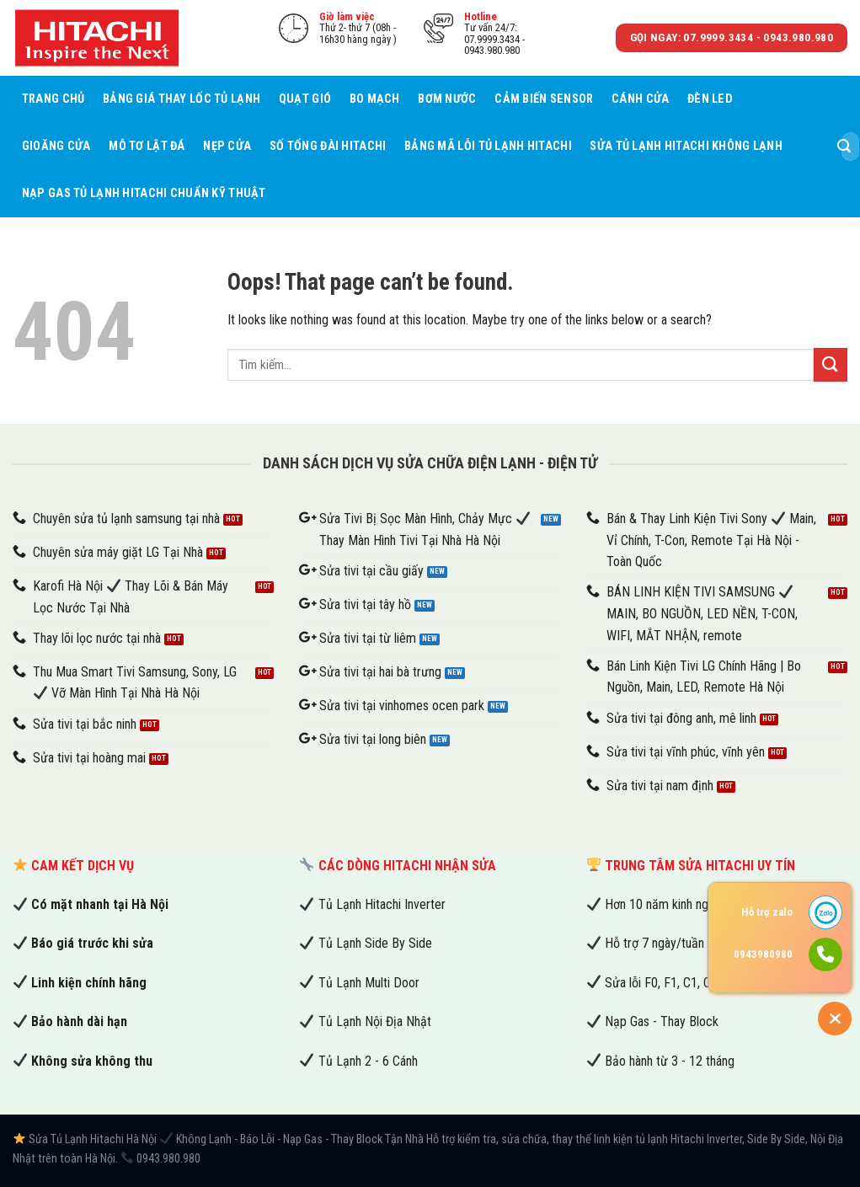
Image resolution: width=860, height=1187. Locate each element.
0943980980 (763, 954)
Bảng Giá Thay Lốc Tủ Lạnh (181, 99)
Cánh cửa (640, 99)
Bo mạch (375, 99)
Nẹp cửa (227, 146)
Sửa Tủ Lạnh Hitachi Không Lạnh (686, 146)
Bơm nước (447, 99)
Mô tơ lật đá (146, 146)
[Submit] (844, 146)
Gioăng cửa (56, 146)
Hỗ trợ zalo (767, 912)
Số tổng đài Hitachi (328, 146)
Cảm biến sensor (543, 99)
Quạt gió (305, 99)
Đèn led (710, 99)
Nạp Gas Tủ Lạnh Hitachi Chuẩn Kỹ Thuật (144, 193)
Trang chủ (53, 99)
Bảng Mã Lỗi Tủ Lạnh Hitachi (488, 146)
